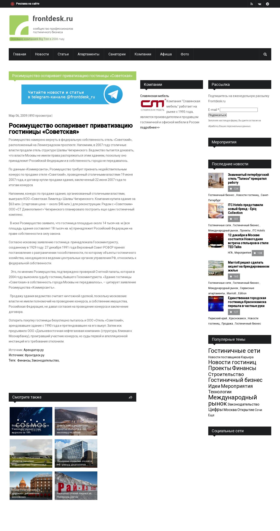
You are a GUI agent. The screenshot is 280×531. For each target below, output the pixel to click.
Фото (185, 54)
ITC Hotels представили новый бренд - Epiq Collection (245, 209)
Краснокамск (237, 318)
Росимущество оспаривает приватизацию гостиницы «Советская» (71, 128)
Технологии (220, 391)
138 (258, 253)
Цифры (215, 409)
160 (234, 276)
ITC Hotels (258, 230)
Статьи (63, 54)
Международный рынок (223, 230)
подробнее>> (150, 127)
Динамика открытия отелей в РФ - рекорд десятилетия (74, 463)
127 (234, 312)
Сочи (258, 410)
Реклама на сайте (27, 3)
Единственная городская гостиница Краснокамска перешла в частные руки (247, 302)
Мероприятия (242, 252)
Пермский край (217, 318)
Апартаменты (89, 54)
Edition (242, 293)
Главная (19, 54)
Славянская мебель (154, 96)
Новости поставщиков (224, 357)
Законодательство (45, 360)
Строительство (226, 374)
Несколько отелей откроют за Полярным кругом (74, 495)
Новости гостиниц (247, 195)
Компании (143, 54)
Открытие (245, 410)
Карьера (247, 357)
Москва (230, 410)
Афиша (166, 54)
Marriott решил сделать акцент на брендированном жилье (248, 266)
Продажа (227, 323)
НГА (230, 252)
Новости (42, 54)
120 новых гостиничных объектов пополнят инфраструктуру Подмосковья (29, 461)
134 (234, 188)
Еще (211, 415)
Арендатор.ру (34, 350)
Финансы (23, 360)
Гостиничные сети (219, 225)
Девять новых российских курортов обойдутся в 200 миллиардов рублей (72, 429)
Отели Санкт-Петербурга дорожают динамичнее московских (26, 493)
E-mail (213, 109)
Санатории (117, 54)
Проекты (245, 230)
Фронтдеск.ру (34, 355)
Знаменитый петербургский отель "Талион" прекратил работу (248, 178)
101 (234, 219)
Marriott (231, 293)
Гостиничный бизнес (221, 195)
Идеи (214, 386)
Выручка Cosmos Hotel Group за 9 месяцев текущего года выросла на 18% (30, 429)
